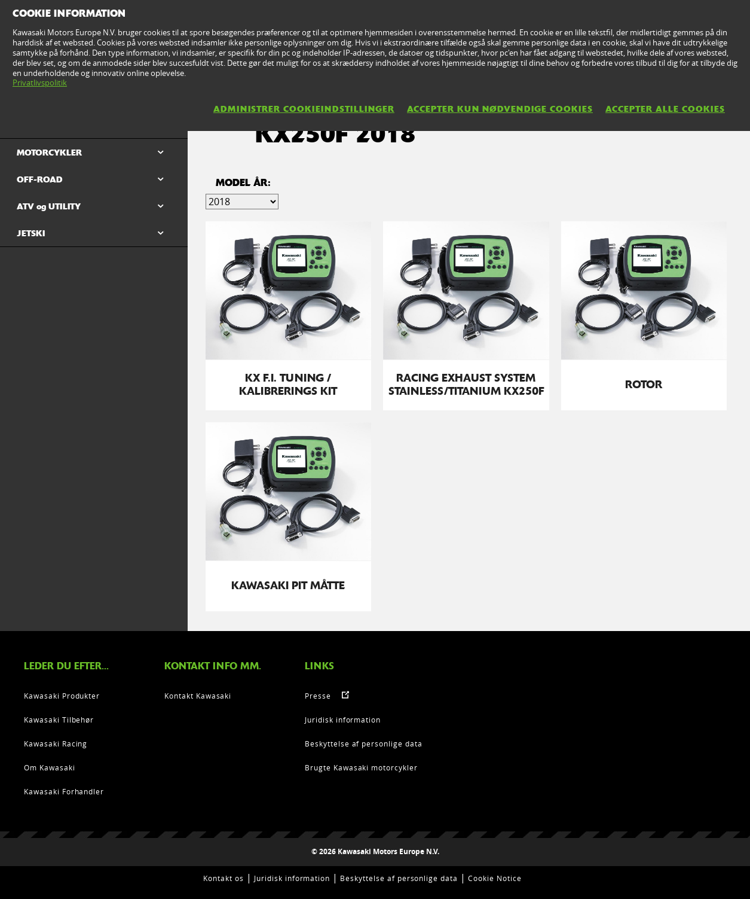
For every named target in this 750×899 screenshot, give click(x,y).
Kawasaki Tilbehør (59, 719)
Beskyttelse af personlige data (364, 743)
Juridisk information (343, 719)
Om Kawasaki (49, 767)
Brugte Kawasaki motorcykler (361, 767)
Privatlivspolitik (40, 82)
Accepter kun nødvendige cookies (500, 108)
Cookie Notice (494, 878)
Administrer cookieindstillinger (303, 108)
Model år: (243, 182)
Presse (318, 695)
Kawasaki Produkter (62, 695)
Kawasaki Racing (55, 743)
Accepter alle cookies (665, 108)
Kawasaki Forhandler (64, 791)
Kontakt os (223, 878)
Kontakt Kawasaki (197, 695)
